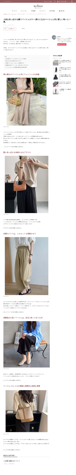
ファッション (24, 10)
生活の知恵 (52, 10)
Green (60, 93)
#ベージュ (5, 24)
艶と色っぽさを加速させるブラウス (13, 60)
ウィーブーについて (7, 1)
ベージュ (5, 463)
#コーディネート (11, 24)
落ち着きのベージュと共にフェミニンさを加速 (16, 58)
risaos (60, 79)
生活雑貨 (33, 10)
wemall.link (7, 126)
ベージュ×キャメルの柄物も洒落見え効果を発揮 (16, 67)
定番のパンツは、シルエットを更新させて (15, 63)
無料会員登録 (61, 1)
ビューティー (43, 10)
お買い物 (61, 10)
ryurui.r (60, 72)
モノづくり (14, 10)
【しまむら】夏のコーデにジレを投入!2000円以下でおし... (65, 76)
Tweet (23, 28)
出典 (4, 126)
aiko (60, 65)
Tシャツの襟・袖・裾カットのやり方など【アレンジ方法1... (65, 62)
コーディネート (11, 463)
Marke (59, 36)
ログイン (68, 1)
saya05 (60, 86)
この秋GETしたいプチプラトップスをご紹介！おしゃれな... (65, 69)
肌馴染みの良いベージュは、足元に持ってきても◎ (17, 65)
